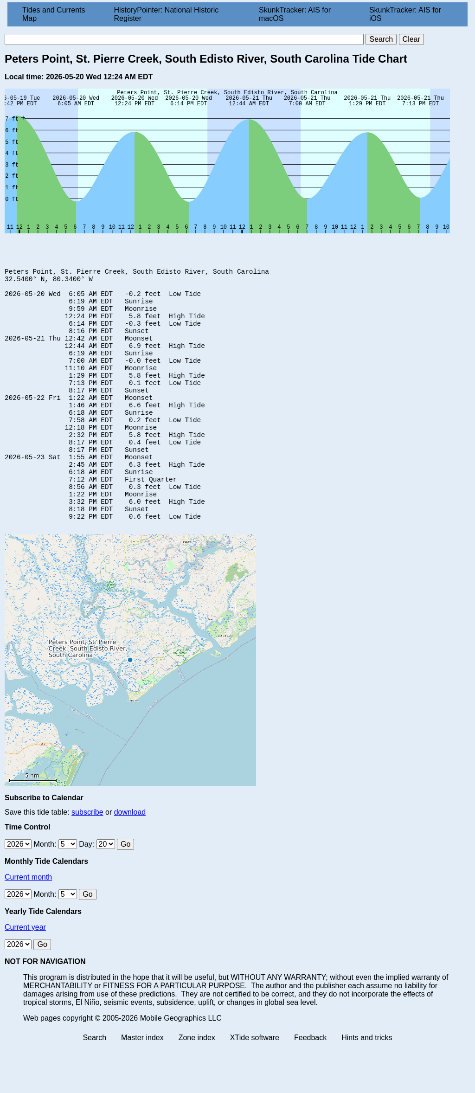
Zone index (197, 1085)
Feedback (310, 1085)
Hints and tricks (366, 1085)
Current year (25, 974)
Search (94, 1085)
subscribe (87, 859)
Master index (142, 1085)
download (130, 859)
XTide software (254, 1085)
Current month (28, 924)
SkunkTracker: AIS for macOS (295, 14)
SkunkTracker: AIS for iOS (405, 14)
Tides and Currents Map (53, 14)
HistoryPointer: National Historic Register (166, 14)
